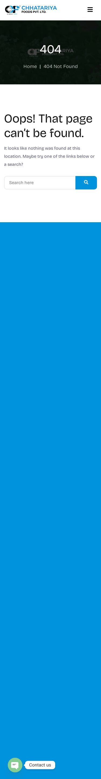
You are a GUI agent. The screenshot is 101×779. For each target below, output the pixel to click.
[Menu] (90, 10)
